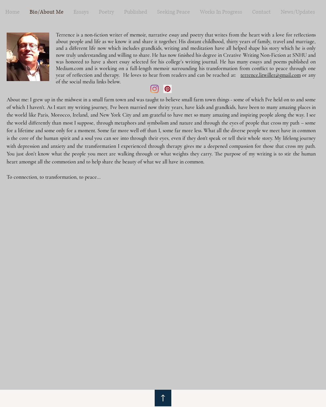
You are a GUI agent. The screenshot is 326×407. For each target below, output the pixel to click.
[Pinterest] (167, 89)
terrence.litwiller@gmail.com (271, 75)
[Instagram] (154, 89)
